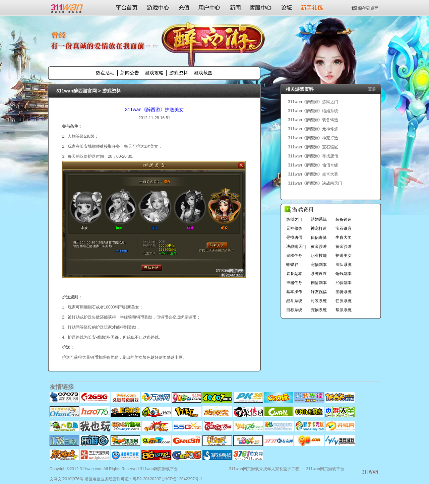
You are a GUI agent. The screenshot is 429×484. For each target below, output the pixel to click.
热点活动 (105, 72)
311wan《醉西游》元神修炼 (313, 129)
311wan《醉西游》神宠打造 (313, 138)
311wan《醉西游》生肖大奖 (313, 174)
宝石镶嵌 (343, 228)
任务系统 (343, 300)
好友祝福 (319, 291)
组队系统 (343, 264)
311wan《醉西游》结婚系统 (313, 111)
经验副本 (343, 282)
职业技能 (319, 255)
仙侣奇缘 (319, 237)
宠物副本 (319, 264)
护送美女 (343, 255)
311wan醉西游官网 (76, 90)
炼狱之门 (294, 219)
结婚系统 (319, 219)
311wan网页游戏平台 (325, 469)
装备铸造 (343, 219)
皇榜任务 (294, 255)
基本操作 (294, 291)
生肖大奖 (343, 237)
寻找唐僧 (294, 237)
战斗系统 (294, 300)
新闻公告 (129, 72)
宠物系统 (319, 309)
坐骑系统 (343, 291)
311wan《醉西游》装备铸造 (313, 120)
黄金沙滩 (319, 246)
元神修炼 (294, 228)
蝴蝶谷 (292, 264)
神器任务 (294, 282)
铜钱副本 (343, 273)
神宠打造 (319, 228)
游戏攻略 (154, 72)
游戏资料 (178, 72)
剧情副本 (319, 282)
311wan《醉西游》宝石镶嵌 (313, 147)
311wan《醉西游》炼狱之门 (313, 101)
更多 (372, 89)
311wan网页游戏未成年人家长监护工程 (264, 469)
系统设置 (319, 273)
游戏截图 (203, 72)
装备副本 (294, 273)
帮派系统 (343, 309)
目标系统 (294, 309)
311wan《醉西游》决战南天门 (315, 183)
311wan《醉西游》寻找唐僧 (313, 156)
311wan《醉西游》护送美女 (154, 109)
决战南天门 (296, 246)
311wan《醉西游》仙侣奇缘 (313, 165)
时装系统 (319, 300)
